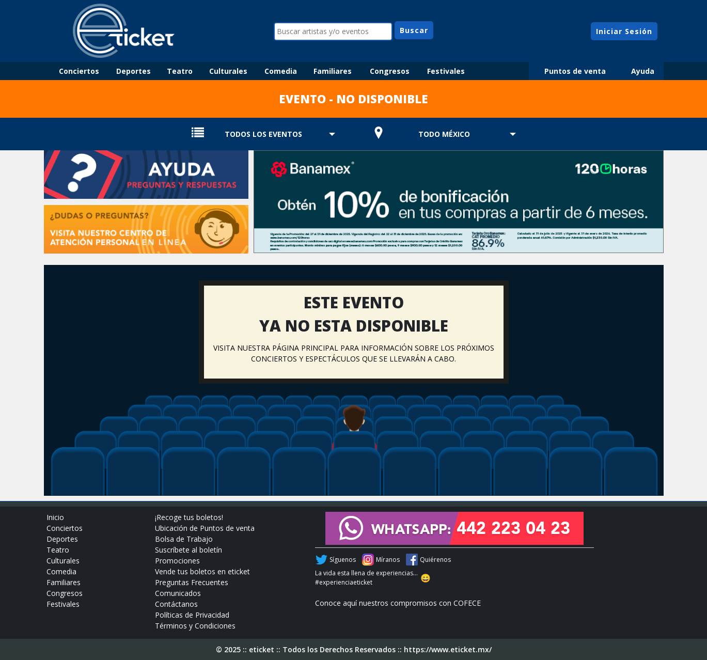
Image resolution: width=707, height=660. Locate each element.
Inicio (55, 517)
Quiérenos (435, 559)
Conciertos (79, 71)
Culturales (228, 71)
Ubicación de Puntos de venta (205, 528)
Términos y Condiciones (195, 626)
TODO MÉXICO (444, 134)
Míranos (388, 559)
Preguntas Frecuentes (191, 582)
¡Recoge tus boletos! (189, 517)
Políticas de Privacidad (192, 615)
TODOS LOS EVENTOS (263, 134)
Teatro (180, 71)
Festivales (446, 71)
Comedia (280, 71)
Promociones (177, 560)
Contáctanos (176, 604)
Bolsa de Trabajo (184, 539)
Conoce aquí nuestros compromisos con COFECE (398, 603)
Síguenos (342, 559)
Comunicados (178, 593)
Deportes (133, 71)
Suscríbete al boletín (188, 550)
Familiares (332, 71)
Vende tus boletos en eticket (202, 571)
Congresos (390, 71)
